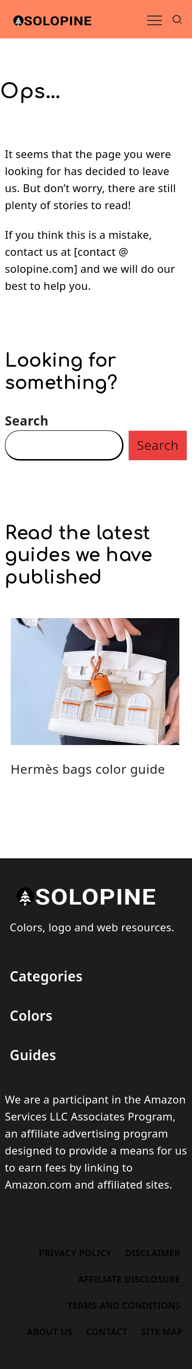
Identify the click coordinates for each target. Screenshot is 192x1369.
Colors (31, 1015)
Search (27, 420)
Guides (33, 1055)
